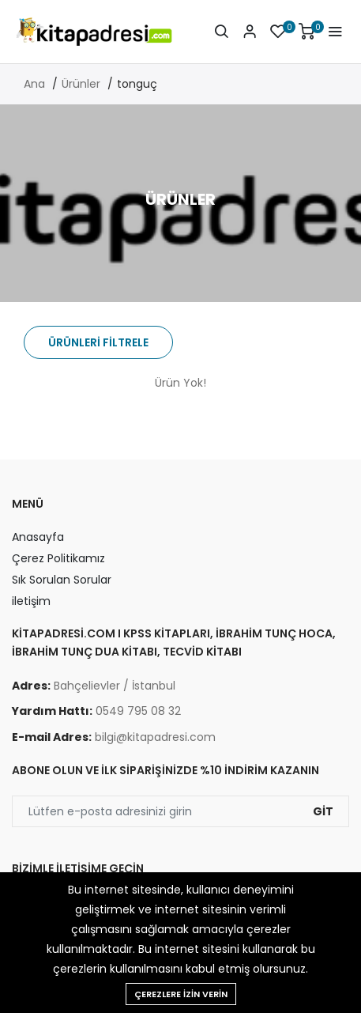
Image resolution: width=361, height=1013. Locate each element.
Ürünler (81, 84)
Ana (34, 84)
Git (323, 811)
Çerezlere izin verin (181, 994)
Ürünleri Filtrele (98, 342)
